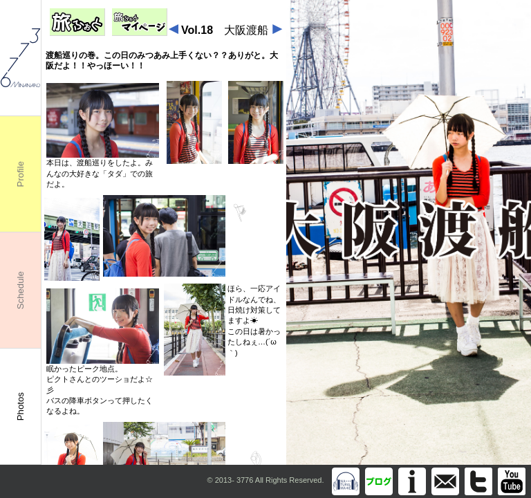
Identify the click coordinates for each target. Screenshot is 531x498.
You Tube (511, 481)
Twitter (478, 481)
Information (412, 481)
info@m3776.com (445, 481)
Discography (346, 481)
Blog (379, 481)
